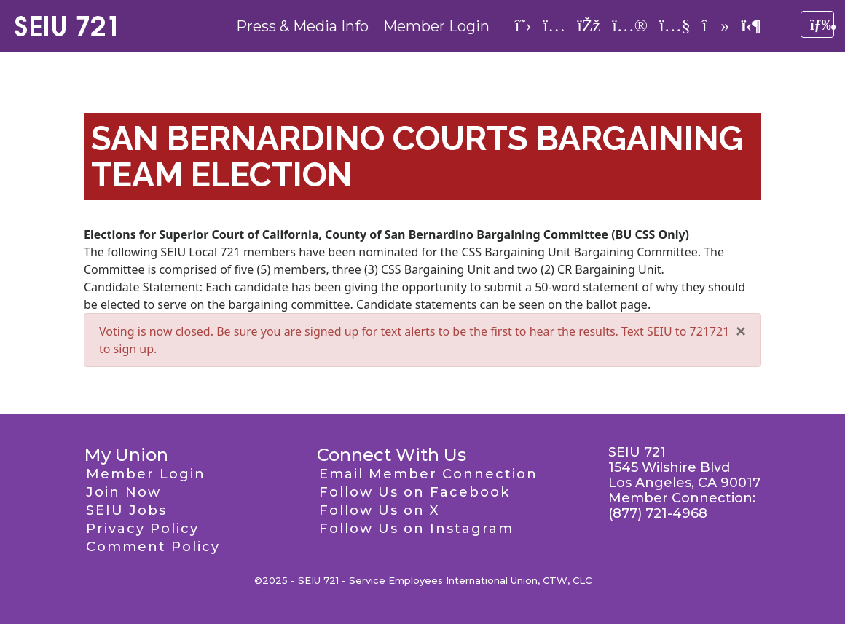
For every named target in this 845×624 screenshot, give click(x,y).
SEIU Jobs (126, 510)
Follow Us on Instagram (416, 529)
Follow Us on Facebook (414, 492)
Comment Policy (153, 547)
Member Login (436, 26)
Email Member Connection (428, 474)
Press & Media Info (302, 26)
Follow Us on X (379, 510)
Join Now (123, 492)
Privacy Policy (142, 529)
